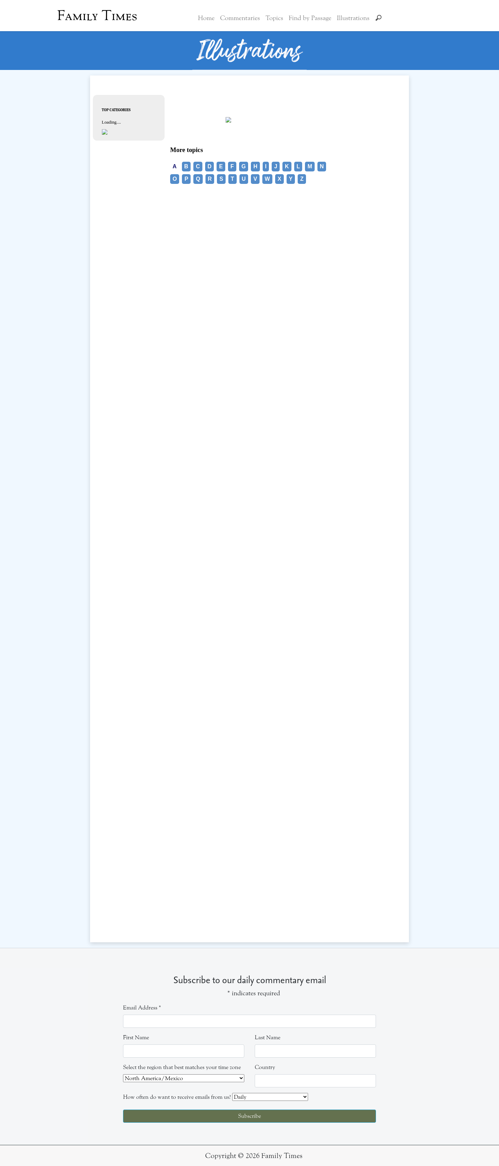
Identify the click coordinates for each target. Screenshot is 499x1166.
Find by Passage (310, 18)
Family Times (97, 15)
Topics (274, 18)
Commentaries (240, 18)
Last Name (267, 1037)
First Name (136, 1037)
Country (265, 1067)
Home (206, 18)
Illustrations (353, 18)
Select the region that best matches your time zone (182, 1067)
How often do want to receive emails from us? (177, 1097)
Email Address (142, 1007)
